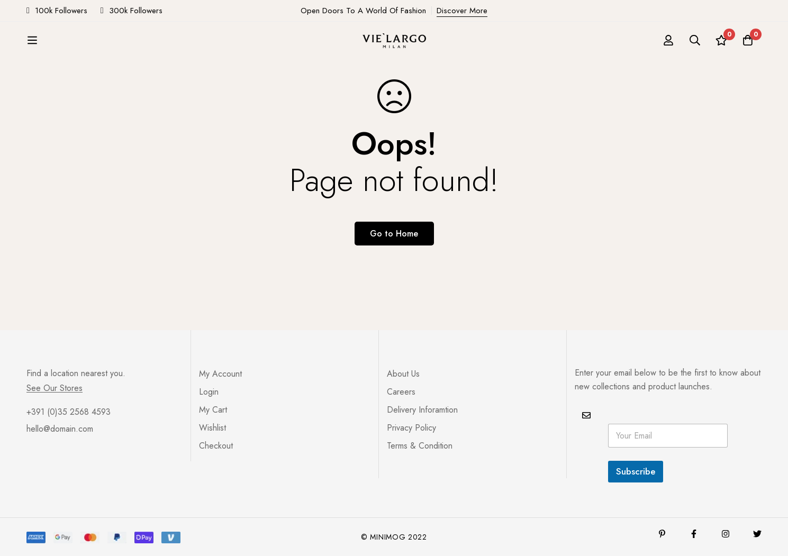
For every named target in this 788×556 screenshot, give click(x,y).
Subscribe (635, 471)
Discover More (462, 10)
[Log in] (668, 40)
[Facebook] (694, 534)
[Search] (695, 40)
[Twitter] (757, 534)
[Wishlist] (721, 40)
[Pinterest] (662, 534)
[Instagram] (725, 534)
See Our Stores (54, 388)
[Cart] (748, 40)
